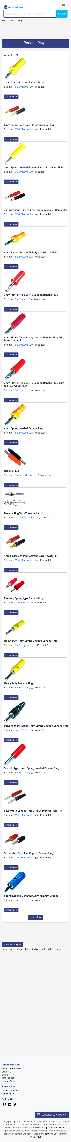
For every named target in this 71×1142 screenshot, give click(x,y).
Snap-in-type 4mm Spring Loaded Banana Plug (31, 768)
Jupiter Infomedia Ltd (54, 1127)
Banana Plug (11, 470)
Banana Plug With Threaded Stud (23, 513)
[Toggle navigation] (63, 5)
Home (4, 20)
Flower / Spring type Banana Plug (24, 598)
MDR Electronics (24, 129)
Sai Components (24, 645)
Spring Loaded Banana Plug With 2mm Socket (31, 895)
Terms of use (8, 1078)
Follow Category (12, 944)
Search (62, 13)
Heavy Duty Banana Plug (18, 683)
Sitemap (6, 1075)
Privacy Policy (8, 1081)
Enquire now (11, 97)
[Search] (29, 14)
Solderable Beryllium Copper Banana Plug (28, 853)
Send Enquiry (8, 1094)
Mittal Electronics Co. (26, 517)
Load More (35, 917)
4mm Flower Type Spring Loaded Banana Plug (31, 294)
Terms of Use (51, 1134)
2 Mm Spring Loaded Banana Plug (24, 82)
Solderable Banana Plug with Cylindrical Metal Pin (33, 810)
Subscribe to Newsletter (52, 1115)
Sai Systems (21, 86)
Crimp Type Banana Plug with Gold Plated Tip (30, 555)
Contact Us (7, 1072)
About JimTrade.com (11, 1069)
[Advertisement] (35, 29)
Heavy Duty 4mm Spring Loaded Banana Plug (30, 640)
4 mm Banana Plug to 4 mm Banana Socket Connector (35, 210)
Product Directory (10, 1090)
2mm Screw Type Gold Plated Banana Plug (29, 124)
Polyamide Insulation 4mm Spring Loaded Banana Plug (36, 725)
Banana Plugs (16, 20)
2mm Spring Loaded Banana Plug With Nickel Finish (34, 167)
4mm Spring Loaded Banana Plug (23, 428)
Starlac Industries (24, 475)
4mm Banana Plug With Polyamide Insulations (31, 252)
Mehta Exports (23, 602)
